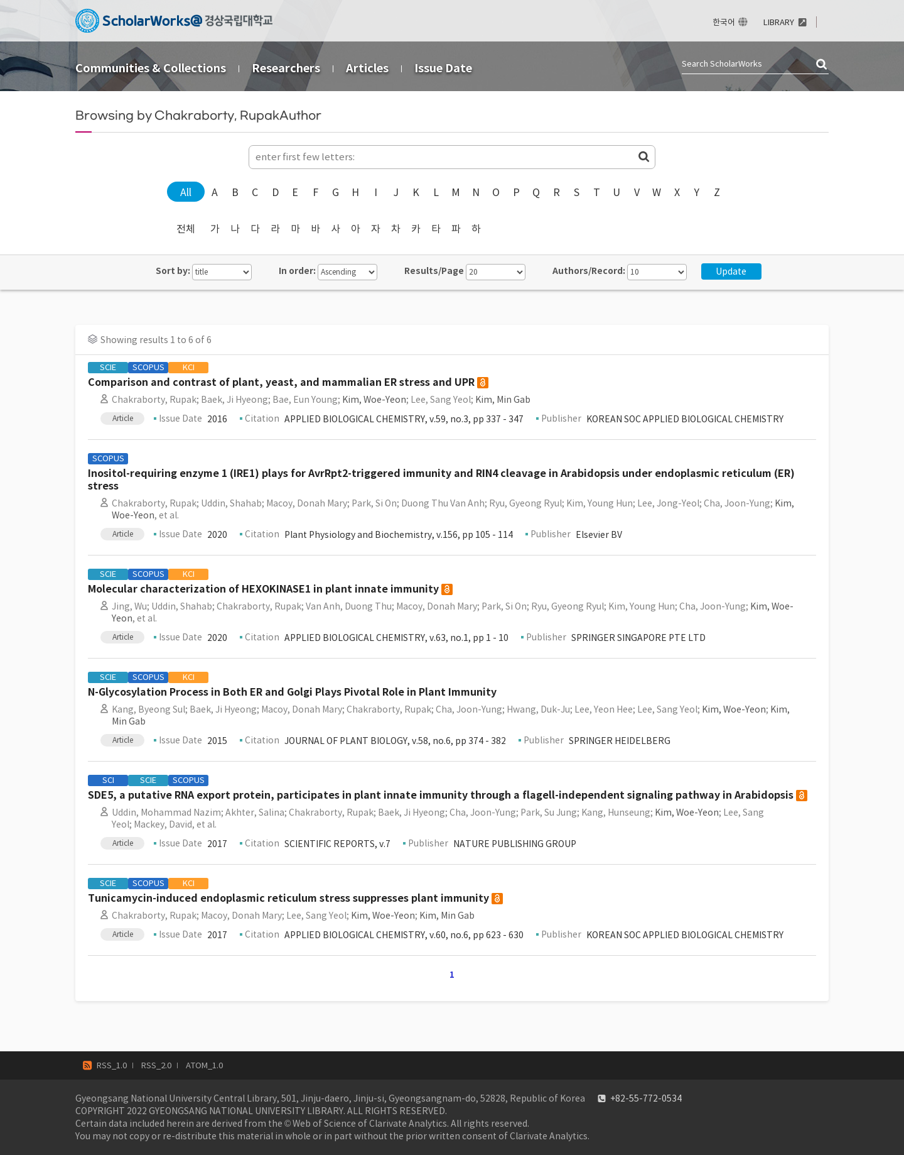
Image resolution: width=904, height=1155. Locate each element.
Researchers (286, 68)
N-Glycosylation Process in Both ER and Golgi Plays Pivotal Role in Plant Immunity (292, 692)
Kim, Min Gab (502, 399)
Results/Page (434, 270)
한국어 (724, 22)
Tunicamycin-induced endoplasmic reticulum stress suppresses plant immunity (288, 898)
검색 (822, 64)
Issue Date (443, 68)
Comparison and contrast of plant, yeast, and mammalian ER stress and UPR (281, 382)
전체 (185, 228)
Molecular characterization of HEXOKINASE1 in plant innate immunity (263, 589)
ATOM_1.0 (204, 1065)
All (185, 192)
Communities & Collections (150, 68)
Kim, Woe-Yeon (374, 399)
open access (482, 382)
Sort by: (173, 270)
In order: (297, 270)
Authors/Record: (588, 270)
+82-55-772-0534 (646, 1098)
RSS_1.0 (112, 1065)
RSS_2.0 (156, 1065)
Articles (367, 68)
